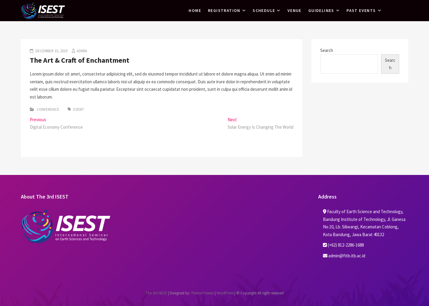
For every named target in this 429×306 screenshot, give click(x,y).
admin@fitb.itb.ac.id (344, 256)
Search (326, 50)
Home (195, 10)
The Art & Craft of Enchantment (79, 60)
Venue (294, 10)
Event (78, 109)
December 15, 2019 (51, 50)
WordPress (225, 293)
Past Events (361, 10)
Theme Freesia (202, 293)
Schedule (264, 10)
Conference (48, 109)
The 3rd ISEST (156, 293)
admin (82, 50)
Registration (224, 10)
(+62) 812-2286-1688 (343, 245)
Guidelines (321, 10)
